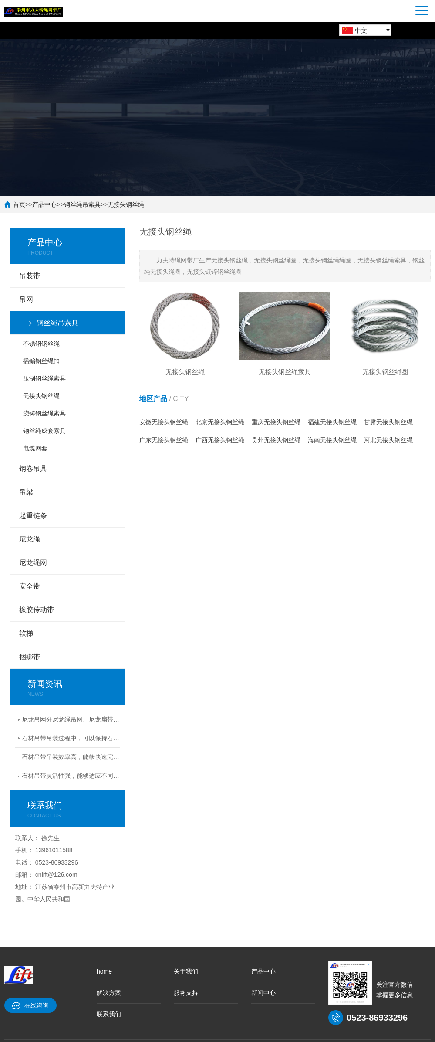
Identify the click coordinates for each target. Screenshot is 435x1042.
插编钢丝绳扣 (41, 361)
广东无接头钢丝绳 (163, 439)
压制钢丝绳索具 (44, 378)
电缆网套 (35, 448)
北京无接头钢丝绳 (220, 422)
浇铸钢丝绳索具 (44, 413)
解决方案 (109, 992)
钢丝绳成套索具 (44, 430)
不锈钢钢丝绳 (41, 343)
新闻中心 (263, 992)
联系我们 (109, 1014)
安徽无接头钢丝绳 (163, 422)
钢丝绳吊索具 (82, 204)
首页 (19, 204)
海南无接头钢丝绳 (332, 439)
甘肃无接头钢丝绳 (388, 422)
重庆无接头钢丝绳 (276, 422)
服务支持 (186, 992)
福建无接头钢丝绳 (332, 422)
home (104, 971)
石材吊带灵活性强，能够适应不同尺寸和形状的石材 (71, 775)
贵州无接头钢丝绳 (276, 439)
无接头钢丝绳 (126, 204)
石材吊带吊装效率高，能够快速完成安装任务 (71, 756)
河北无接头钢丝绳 (388, 439)
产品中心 (44, 204)
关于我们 (186, 971)
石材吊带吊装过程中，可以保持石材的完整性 (71, 738)
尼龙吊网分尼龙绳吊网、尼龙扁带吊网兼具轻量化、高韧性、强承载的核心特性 (71, 719)
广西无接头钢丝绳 (220, 439)
